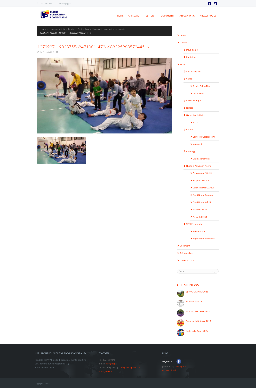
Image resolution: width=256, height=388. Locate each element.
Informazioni (197, 231)
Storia (194, 122)
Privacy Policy (105, 371)
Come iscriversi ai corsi (202, 136)
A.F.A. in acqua (198, 216)
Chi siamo (134, 15)
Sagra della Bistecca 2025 (198, 321)
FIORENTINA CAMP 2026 (198, 311)
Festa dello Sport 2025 (197, 330)
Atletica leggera (192, 71)
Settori (151, 15)
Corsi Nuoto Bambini (201, 195)
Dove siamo (191, 49)
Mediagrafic (180, 366)
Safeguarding (187, 15)
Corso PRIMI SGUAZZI (202, 187)
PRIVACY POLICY (208, 15)
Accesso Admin (169, 370)
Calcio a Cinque (192, 100)
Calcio (188, 78)
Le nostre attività (57, 29)
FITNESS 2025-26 (194, 301)
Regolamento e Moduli (202, 238)
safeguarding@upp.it (130, 367)
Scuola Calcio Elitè (200, 86)
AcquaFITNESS (198, 209)
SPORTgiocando (193, 223)
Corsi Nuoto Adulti (200, 202)
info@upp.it (66, 3)
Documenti (167, 15)
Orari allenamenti (200, 158)
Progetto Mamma (200, 180)
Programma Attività (201, 173)
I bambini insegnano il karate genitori (109, 29)
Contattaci (190, 56)
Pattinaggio (190, 151)
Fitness (188, 107)
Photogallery (83, 29)
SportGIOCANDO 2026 (197, 291)
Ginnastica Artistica (194, 115)
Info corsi (196, 144)
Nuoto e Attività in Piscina (197, 165)
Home (120, 15)
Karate (71, 29)
